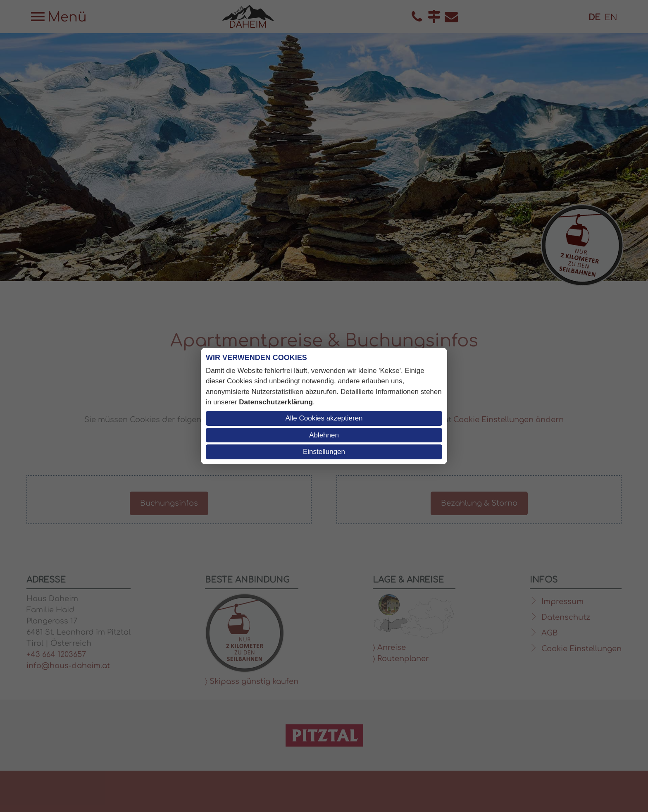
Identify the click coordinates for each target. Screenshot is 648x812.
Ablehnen (324, 435)
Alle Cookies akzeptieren (323, 418)
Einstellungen (324, 452)
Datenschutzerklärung (276, 402)
